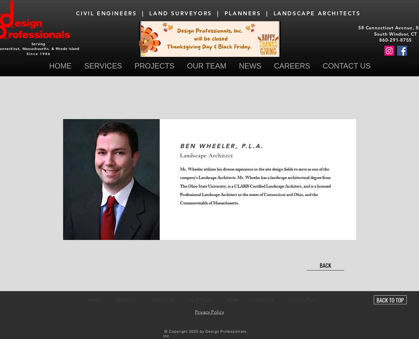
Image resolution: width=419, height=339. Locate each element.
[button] (347, 66)
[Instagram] (389, 51)
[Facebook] (402, 51)
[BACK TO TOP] (390, 299)
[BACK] (325, 265)
